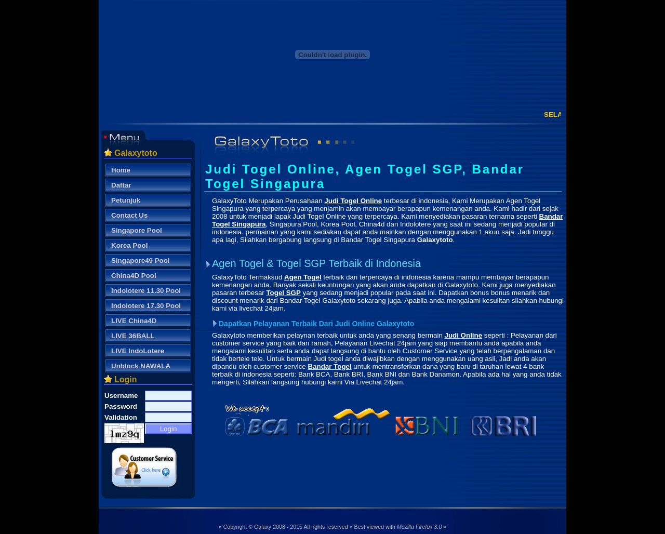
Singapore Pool (136, 230)
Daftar (121, 185)
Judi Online (464, 335)
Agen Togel (303, 277)
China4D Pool (133, 275)
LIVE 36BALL (133, 336)
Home (120, 170)
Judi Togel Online (353, 201)
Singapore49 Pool (140, 260)
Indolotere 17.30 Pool (146, 306)
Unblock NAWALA (140, 366)
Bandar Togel (329, 366)
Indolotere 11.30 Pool (146, 291)
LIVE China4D (133, 321)
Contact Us (129, 215)
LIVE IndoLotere (137, 351)
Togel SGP (283, 293)
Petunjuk (125, 200)
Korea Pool (129, 245)
